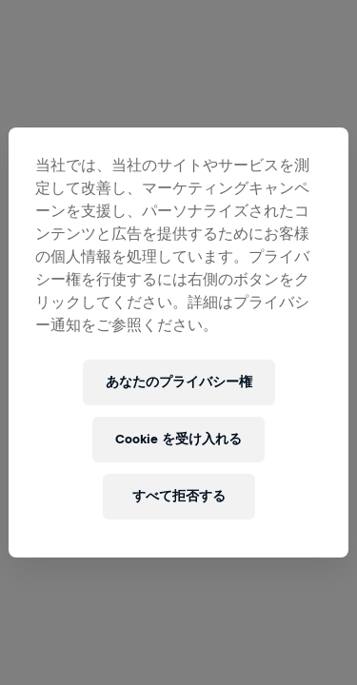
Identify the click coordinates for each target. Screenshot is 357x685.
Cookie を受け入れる (178, 439)
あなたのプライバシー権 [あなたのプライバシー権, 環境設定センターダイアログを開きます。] (179, 382)
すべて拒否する (179, 496)
